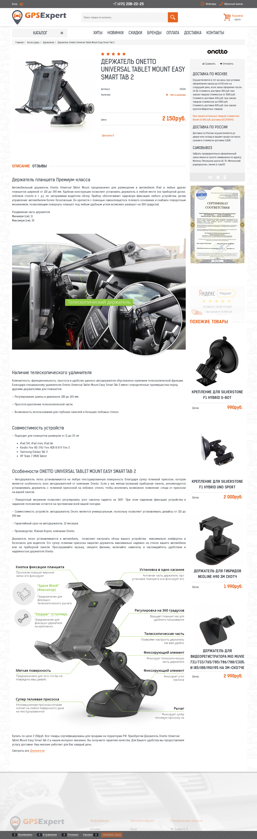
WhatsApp (211, 3)
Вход (14, 3)
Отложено (73, 834)
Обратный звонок (233, 3)
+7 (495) (128, 4)
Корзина (87, 834)
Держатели (37, 751)
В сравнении (50, 834)
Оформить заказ (112, 834)
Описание (21, 166)
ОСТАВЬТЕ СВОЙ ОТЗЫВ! (217, 294)
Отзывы (39, 166)
